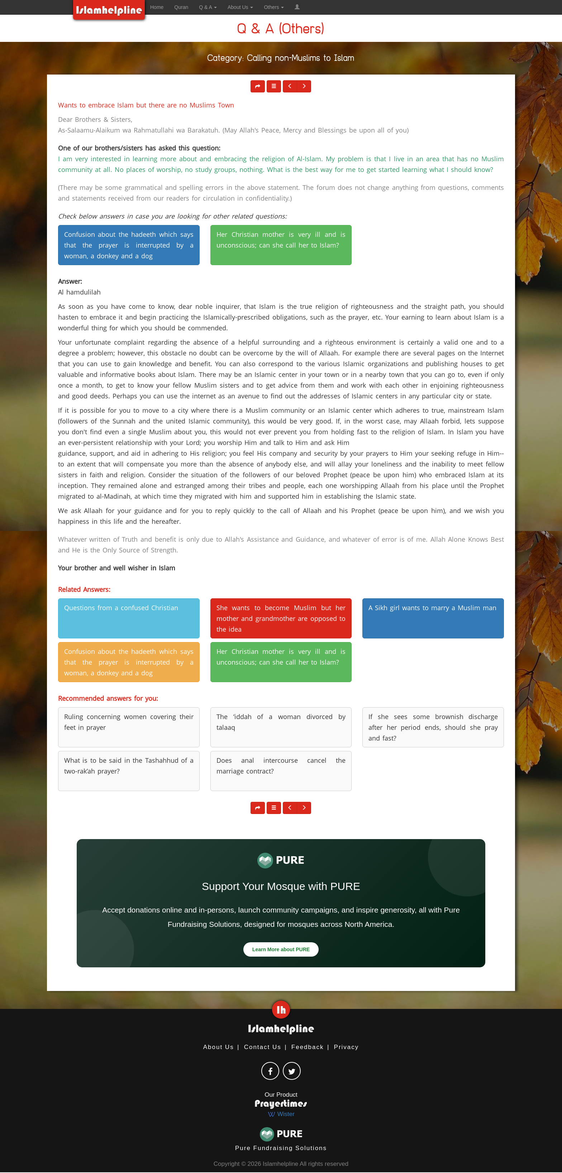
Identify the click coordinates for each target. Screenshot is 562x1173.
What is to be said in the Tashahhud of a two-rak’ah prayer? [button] (129, 765)
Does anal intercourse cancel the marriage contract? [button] (281, 765)
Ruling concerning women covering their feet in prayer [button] (129, 722)
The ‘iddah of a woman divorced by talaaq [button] (281, 722)
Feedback (307, 1047)
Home (156, 7)
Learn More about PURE (281, 949)
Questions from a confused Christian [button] (121, 607)
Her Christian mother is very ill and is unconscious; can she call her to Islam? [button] (281, 239)
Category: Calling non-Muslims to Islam (281, 59)
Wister (281, 1114)
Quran (181, 7)
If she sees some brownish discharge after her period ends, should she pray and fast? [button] (433, 727)
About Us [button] (240, 7)
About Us (218, 1047)
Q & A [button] (208, 7)
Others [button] (274, 7)
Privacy (346, 1047)
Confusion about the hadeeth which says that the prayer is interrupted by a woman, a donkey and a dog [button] (129, 245)
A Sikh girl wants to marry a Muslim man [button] (432, 607)
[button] (297, 7)
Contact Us (262, 1047)
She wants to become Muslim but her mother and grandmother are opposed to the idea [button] (281, 618)
